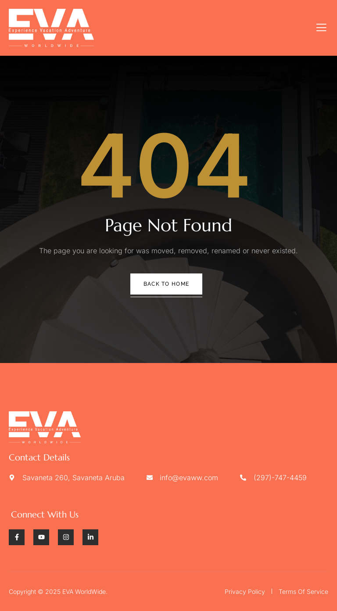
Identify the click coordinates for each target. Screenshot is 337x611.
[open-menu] (321, 27)
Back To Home (166, 284)
